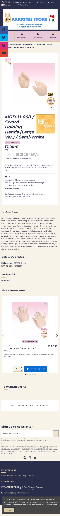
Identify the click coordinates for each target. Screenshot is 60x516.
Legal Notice (40, 2)
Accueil (51, 2)
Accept (9, 510)
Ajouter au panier (36, 369)
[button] (25, 374)
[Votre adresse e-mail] (27, 433)
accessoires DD (11, 180)
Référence (7, 263)
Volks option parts (27, 180)
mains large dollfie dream (16, 182)
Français (7, 5)
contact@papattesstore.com (16, 493)
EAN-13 (4, 266)
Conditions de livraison (23, 2)
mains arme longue (36, 182)
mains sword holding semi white (19, 185)
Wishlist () (22, 5)
